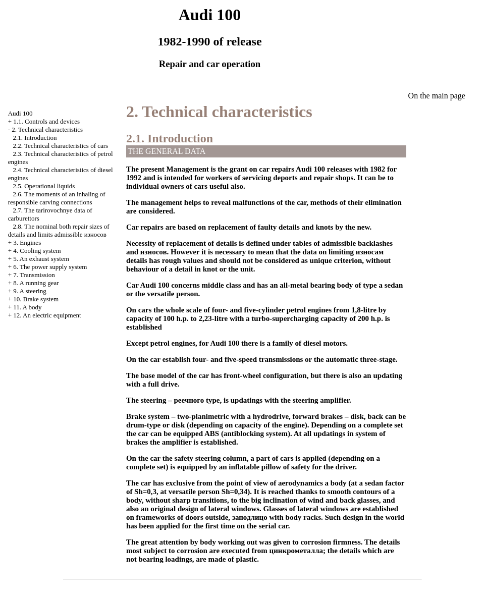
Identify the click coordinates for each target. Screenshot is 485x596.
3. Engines (27, 242)
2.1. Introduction (35, 137)
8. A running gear (36, 283)
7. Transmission (34, 275)
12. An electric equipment (47, 315)
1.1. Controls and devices (46, 121)
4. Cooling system (37, 250)
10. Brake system (36, 299)
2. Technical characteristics (47, 129)
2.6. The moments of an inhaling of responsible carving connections (56, 198)
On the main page (436, 95)
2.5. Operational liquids (44, 186)
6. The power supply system (50, 266)
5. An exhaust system (41, 258)
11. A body (27, 307)
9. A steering (29, 291)
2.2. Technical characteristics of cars (60, 145)
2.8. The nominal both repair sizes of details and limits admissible (59, 230)
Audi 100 (20, 113)
